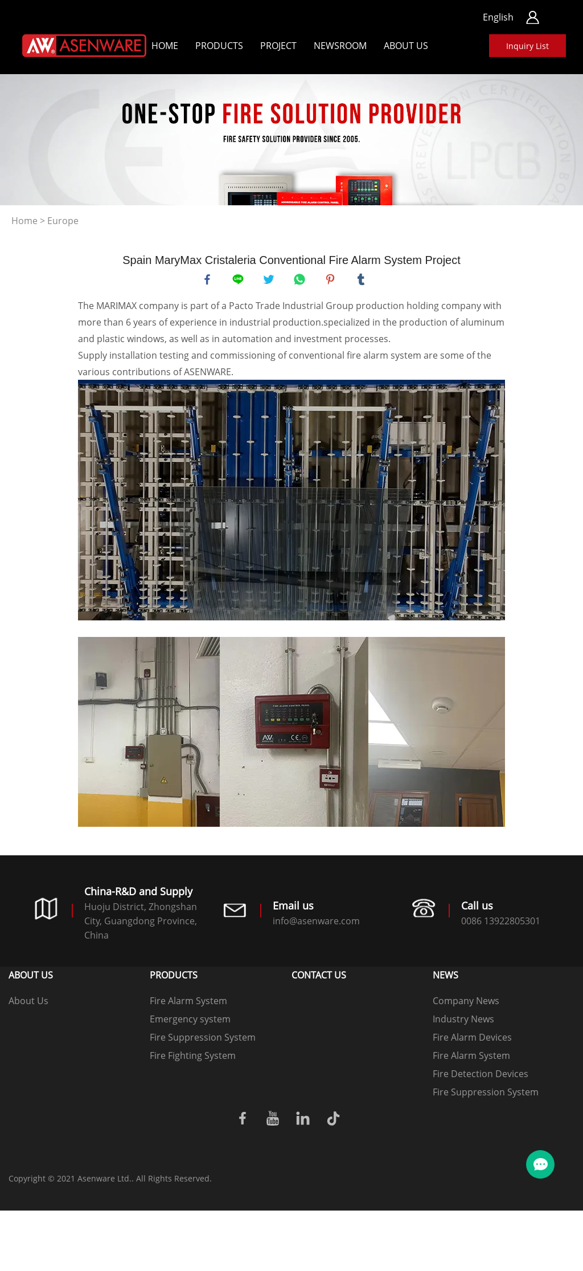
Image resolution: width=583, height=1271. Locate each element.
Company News (466, 1004)
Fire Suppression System (203, 1040)
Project (278, 45)
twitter (270, 281)
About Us (406, 45)
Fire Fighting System (193, 1059)
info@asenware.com (316, 924)
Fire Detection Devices (480, 1077)
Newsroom (340, 45)
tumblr (362, 281)
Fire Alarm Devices (472, 1040)
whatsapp (301, 281)
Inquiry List (527, 45)
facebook (208, 281)
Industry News (463, 1022)
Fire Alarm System (188, 1004)
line (239, 281)
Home (164, 45)
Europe (63, 220)
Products (219, 45)
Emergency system (190, 1022)
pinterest (331, 281)
